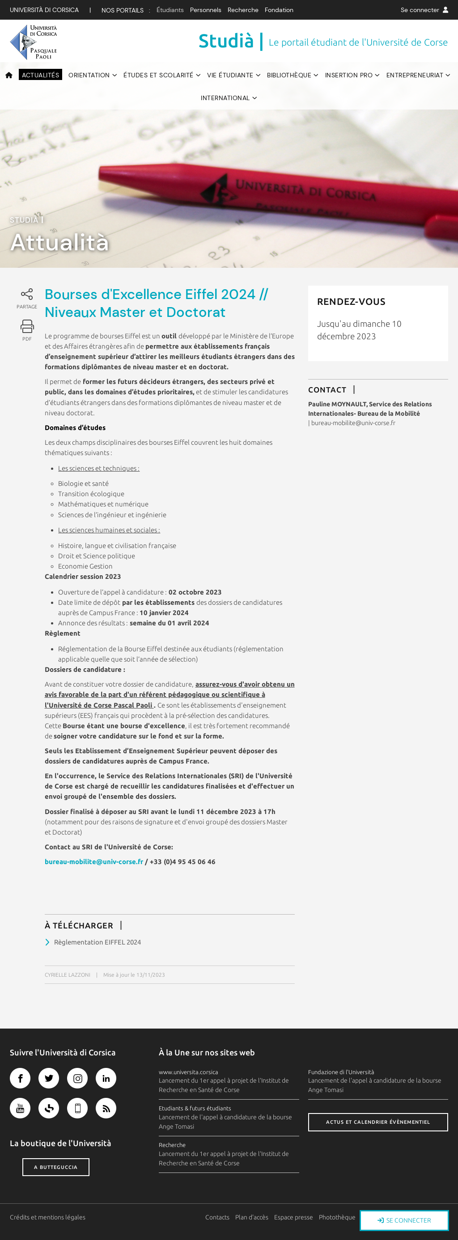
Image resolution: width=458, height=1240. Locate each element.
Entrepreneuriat (415, 75)
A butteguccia (56, 1167)
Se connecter (424, 10)
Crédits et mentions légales (47, 1217)
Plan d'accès (252, 1217)
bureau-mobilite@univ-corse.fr (94, 861)
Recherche (243, 10)
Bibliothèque (289, 75)
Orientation (89, 75)
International (225, 98)
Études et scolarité (158, 75)
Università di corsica (44, 10)
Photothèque (337, 1217)
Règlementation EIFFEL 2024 (97, 942)
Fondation (279, 10)
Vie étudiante (230, 75)
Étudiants (170, 10)
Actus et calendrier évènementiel (378, 1122)
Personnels (205, 10)
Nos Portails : (126, 10)
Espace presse (294, 1217)
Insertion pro (349, 75)
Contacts (218, 1217)
